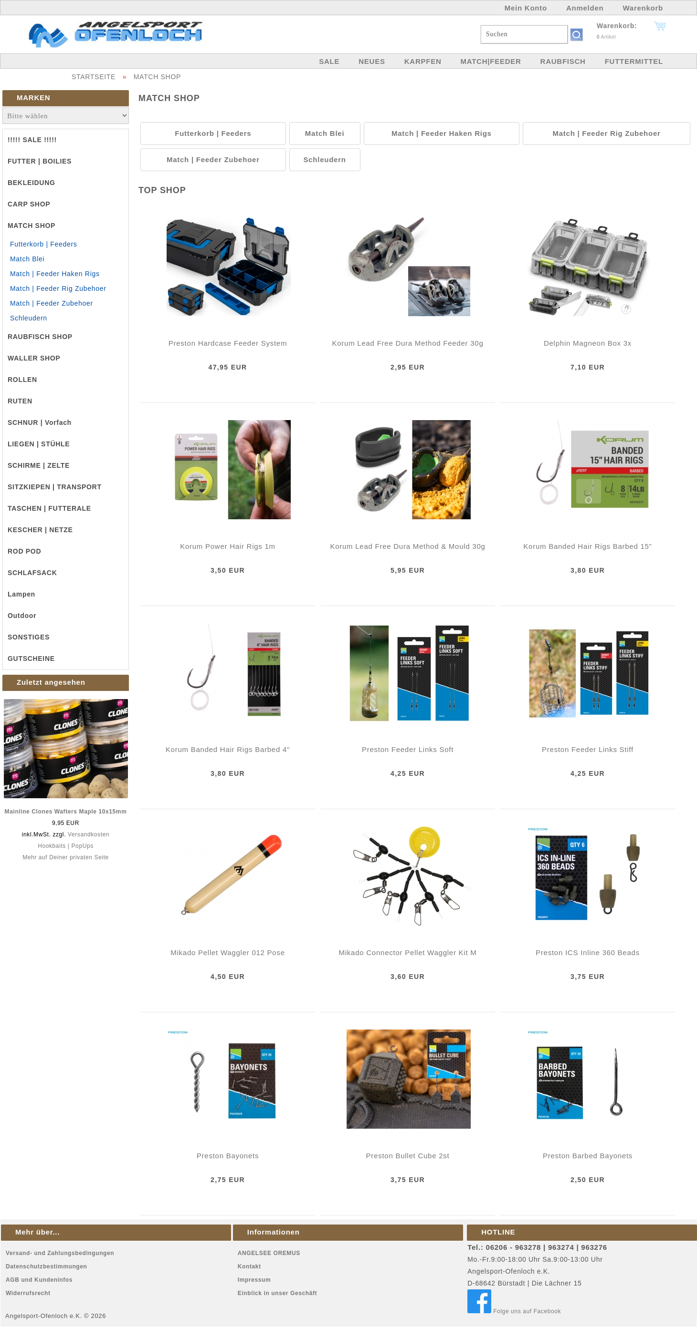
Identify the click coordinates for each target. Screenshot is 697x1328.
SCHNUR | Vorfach (40, 422)
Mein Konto (526, 8)
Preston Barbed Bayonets (588, 1156)
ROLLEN (22, 379)
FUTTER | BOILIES (40, 161)
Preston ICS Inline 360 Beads (588, 952)
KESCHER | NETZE (40, 530)
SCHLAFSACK (32, 572)
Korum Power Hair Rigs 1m (227, 546)
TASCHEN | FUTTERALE (49, 508)
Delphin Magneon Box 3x (588, 343)
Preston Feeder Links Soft (408, 749)
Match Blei (27, 259)
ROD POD (24, 551)
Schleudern (28, 318)
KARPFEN (423, 61)
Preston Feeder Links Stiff (588, 749)
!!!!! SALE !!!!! (32, 140)
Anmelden (585, 8)
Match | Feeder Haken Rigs (55, 274)
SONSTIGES (29, 637)
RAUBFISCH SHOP (40, 336)
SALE (329, 61)
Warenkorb (643, 8)
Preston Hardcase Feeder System (228, 343)
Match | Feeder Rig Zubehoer (58, 288)
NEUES (372, 61)
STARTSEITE (94, 77)
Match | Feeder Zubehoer (51, 303)
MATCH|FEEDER (490, 61)
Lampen (21, 594)
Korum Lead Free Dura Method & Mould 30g (407, 546)
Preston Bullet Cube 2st (408, 1156)
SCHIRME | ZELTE (39, 465)
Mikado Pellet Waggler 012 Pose (227, 952)
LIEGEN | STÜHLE (39, 444)
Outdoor (22, 615)
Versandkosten (88, 834)
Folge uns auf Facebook (514, 1311)
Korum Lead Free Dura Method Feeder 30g (408, 343)
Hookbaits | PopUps (66, 846)
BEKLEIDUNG (31, 182)
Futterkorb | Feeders (43, 244)
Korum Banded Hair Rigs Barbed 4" (228, 749)
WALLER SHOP (34, 358)
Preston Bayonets (228, 1156)
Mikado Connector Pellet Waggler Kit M (408, 952)
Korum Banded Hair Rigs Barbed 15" (587, 546)
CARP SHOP (29, 204)
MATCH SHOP (157, 77)
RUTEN (20, 401)
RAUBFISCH (563, 61)
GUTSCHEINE (31, 658)
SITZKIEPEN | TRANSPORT (55, 487)
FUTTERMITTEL (634, 61)
